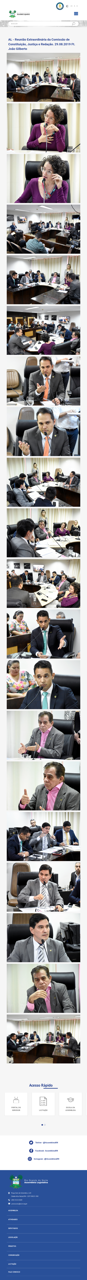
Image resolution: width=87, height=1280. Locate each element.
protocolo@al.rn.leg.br (19, 1204)
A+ (72, 6)
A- (77, 6)
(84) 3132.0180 (17, 1200)
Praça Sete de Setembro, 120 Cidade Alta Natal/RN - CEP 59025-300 (24, 1194)
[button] (42, 1125)
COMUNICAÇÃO (13, 1255)
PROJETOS (12, 1246)
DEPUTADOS (13, 1228)
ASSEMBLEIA (13, 1210)
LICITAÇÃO (12, 1264)
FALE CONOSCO (14, 1272)
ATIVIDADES (13, 1219)
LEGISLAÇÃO (13, 1237)
